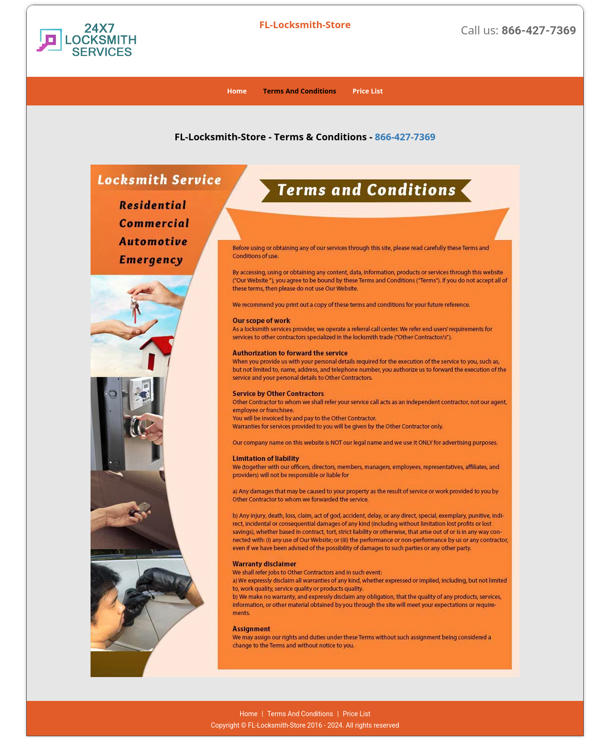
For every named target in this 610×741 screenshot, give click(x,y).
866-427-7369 (538, 30)
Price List (368, 90)
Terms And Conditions (299, 90)
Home (236, 90)
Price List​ (356, 714)
